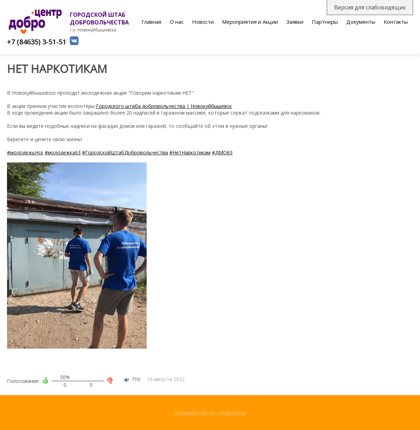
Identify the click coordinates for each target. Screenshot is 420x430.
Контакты (396, 21)
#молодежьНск (25, 152)
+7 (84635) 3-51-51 (36, 41)
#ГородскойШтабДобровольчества (125, 152)
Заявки (294, 21)
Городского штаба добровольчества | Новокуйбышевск (164, 106)
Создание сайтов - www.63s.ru (210, 412)
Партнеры (325, 21)
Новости (203, 21)
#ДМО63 (222, 152)
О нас (177, 21)
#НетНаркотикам (190, 152)
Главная (151, 21)
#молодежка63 (63, 152)
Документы (360, 21)
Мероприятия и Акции (250, 21)
